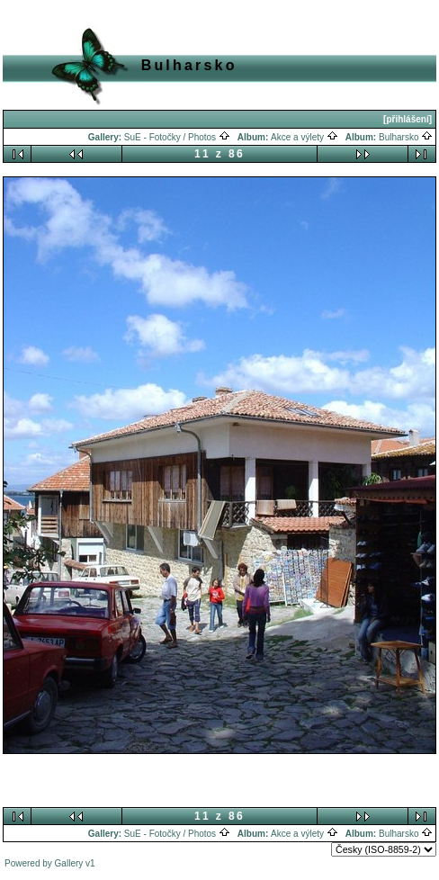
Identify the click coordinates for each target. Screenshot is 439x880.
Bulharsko (406, 137)
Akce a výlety (304, 137)
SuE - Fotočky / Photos (177, 137)
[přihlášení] (407, 119)
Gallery (69, 863)
